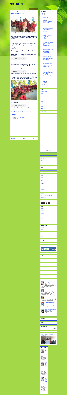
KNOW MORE (48, 150)
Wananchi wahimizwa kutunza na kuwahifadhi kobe (50, 310)
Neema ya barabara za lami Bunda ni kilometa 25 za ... (47, 77)
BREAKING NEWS (44, 91)
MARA (42, 220)
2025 (43, 13)
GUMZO (42, 96)
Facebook (42, 227)
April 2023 (44, 82)
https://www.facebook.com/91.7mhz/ (46, 195)
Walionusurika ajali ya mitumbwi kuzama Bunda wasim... (48, 24)
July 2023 (44, 20)
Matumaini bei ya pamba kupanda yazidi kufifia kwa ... (48, 66)
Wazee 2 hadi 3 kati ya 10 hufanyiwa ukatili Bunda (49, 289)
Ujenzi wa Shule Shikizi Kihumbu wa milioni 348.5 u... (48, 50)
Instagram (42, 229)
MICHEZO (42, 104)
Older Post (35, 138)
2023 (43, 14)
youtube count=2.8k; (44, 197)
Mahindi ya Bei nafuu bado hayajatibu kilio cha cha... (47, 33)
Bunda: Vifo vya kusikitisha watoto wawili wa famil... (48, 47)
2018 (43, 84)
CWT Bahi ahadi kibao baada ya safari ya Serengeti (48, 70)
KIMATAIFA (42, 99)
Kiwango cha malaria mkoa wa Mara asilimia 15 (50, 303)
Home (24, 138)
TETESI (42, 108)
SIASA (42, 106)
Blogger (43, 398)
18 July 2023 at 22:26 (21, 117)
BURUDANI (42, 93)
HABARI (42, 98)
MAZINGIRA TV (43, 103)
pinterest (42, 236)
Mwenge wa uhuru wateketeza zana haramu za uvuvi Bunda (48, 61)
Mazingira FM (16, 4)
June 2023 (44, 79)
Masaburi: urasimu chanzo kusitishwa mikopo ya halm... (48, 54)
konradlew (36, 398)
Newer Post (13, 138)
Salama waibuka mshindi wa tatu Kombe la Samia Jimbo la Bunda (50, 282)
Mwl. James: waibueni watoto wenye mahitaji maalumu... (47, 64)
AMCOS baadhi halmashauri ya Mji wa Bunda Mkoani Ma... (48, 75)
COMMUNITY (43, 94)
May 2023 (44, 81)
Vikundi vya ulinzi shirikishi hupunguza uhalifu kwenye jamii (50, 296)
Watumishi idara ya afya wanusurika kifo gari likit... (47, 40)
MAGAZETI (42, 101)
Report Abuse (43, 111)
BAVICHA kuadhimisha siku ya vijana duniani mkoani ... (47, 52)
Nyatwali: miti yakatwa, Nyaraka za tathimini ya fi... (48, 59)
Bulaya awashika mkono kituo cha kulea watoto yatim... (48, 45)
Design (42, 163)
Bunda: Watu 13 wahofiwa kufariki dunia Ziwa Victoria (48, 26)
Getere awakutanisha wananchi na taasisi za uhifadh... (48, 43)
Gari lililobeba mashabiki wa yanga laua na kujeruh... (48, 38)
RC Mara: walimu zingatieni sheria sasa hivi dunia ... (48, 31)
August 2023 (45, 18)
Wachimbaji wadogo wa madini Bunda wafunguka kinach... (48, 29)
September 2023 (45, 17)
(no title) (45, 350)
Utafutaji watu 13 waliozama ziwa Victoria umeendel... (48, 22)
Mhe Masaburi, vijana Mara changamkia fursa (47, 57)
